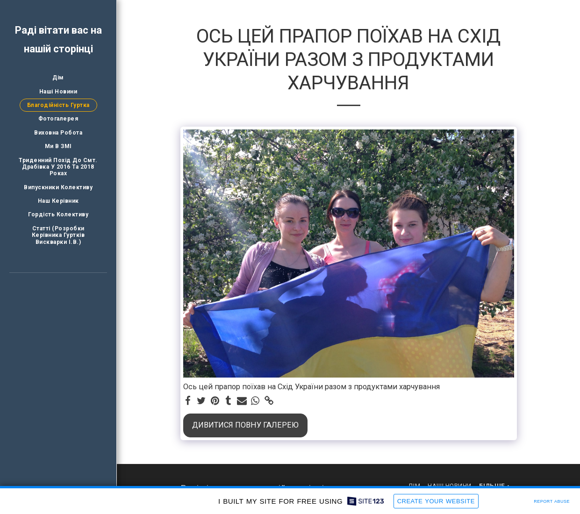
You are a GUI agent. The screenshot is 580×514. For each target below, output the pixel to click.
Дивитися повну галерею (245, 425)
